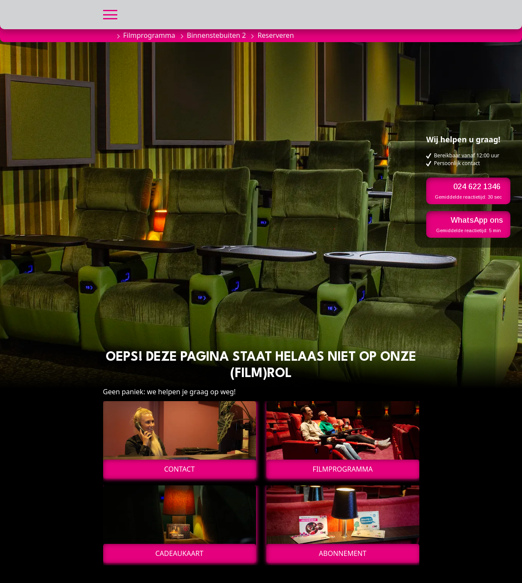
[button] (110, 13)
